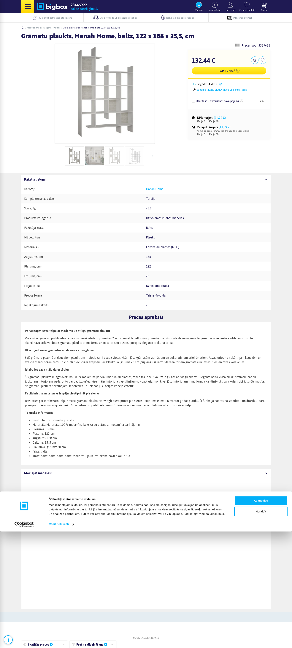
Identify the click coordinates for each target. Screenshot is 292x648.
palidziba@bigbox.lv (84, 8)
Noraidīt (261, 628)
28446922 (79, 5)
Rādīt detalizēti (59, 640)
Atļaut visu (261, 617)
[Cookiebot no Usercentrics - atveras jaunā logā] (24, 641)
